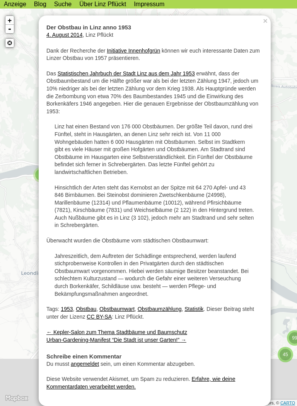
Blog (40, 4)
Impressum (149, 4)
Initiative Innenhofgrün (133, 51)
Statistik (193, 309)
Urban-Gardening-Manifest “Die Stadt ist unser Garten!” (116, 340)
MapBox (16, 398)
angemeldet (85, 364)
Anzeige (15, 4)
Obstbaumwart (117, 309)
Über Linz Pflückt (102, 4)
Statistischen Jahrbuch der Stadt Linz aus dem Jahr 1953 (126, 73)
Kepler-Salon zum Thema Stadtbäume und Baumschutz (116, 332)
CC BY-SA (99, 317)
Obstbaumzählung (160, 309)
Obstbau (86, 309)
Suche (63, 4)
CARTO (287, 403)
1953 (67, 309)
